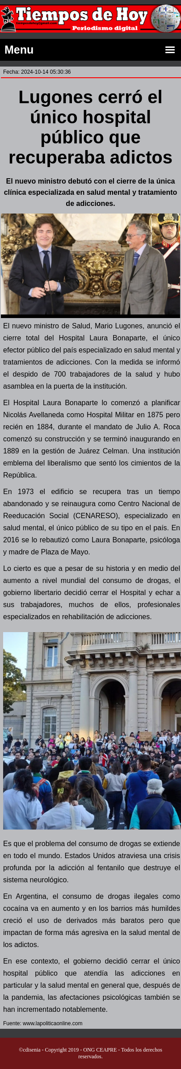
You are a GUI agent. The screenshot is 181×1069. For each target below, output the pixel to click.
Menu (90, 50)
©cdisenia (29, 1050)
